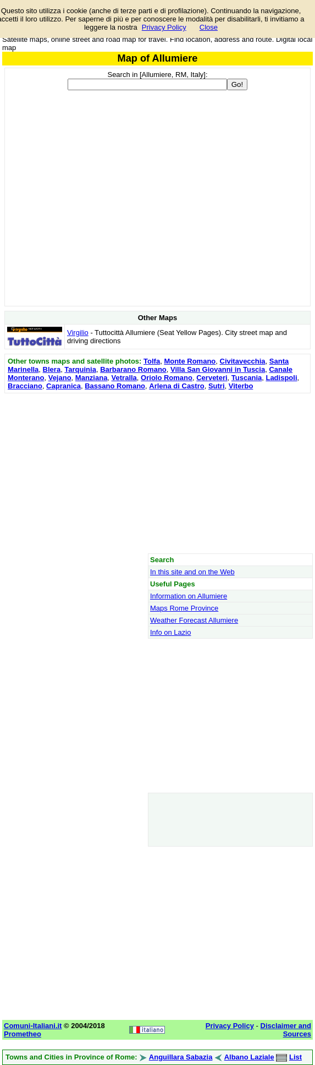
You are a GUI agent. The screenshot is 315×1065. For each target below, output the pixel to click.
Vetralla (124, 378)
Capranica (63, 386)
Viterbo (241, 386)
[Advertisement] (157, 473)
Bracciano (25, 386)
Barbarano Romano (133, 369)
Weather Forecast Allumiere (194, 620)
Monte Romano (189, 361)
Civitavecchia (243, 361)
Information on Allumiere (188, 596)
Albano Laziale (249, 1057)
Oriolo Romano (166, 378)
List (295, 1057)
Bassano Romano (115, 386)
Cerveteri (211, 378)
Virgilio (78, 332)
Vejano (59, 378)
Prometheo (22, 1034)
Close (209, 27)
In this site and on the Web (192, 572)
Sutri (216, 386)
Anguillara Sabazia (181, 1057)
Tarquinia (80, 369)
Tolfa (151, 361)
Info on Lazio (170, 632)
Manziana (91, 378)
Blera (52, 369)
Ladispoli (281, 378)
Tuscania (246, 378)
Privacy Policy (164, 27)
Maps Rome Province (184, 608)
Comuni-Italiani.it (33, 1026)
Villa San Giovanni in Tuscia (217, 369)
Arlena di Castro (176, 386)
